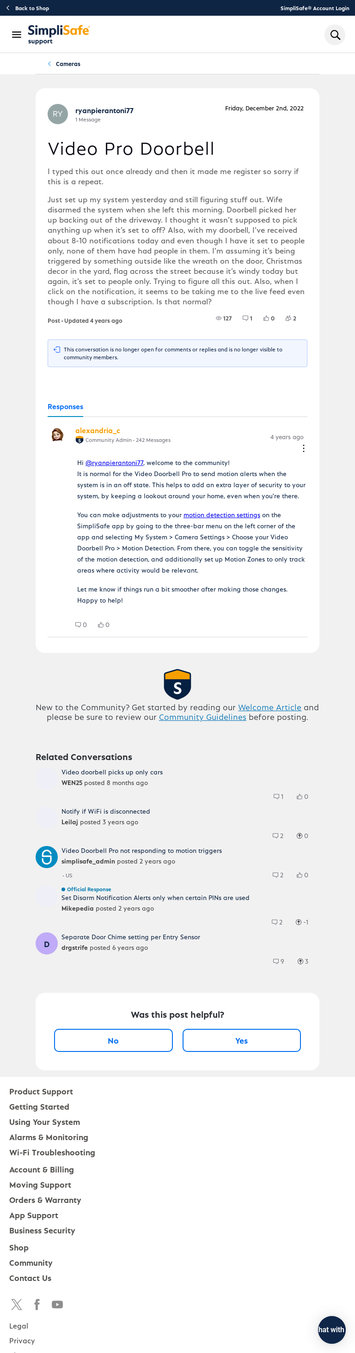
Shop (19, 1247)
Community (31, 1262)
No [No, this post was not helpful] (113, 1040)
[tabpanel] (177, 527)
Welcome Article (269, 707)
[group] (224, 318)
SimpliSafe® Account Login (315, 8)
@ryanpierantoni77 (114, 462)
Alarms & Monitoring (48, 1137)
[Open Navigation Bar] (17, 34)
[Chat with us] (307, 1330)
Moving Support (40, 1184)
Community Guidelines (202, 716)
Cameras (68, 63)
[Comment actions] (303, 449)
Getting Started (39, 1106)
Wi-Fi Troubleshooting (52, 1152)
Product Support (41, 1091)
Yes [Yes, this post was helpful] (241, 1040)
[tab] (65, 407)
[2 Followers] (296, 318)
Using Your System (44, 1121)
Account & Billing (41, 1169)
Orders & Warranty (45, 1199)
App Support (33, 1215)
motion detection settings (222, 515)
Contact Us (30, 1277)
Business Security (42, 1230)
